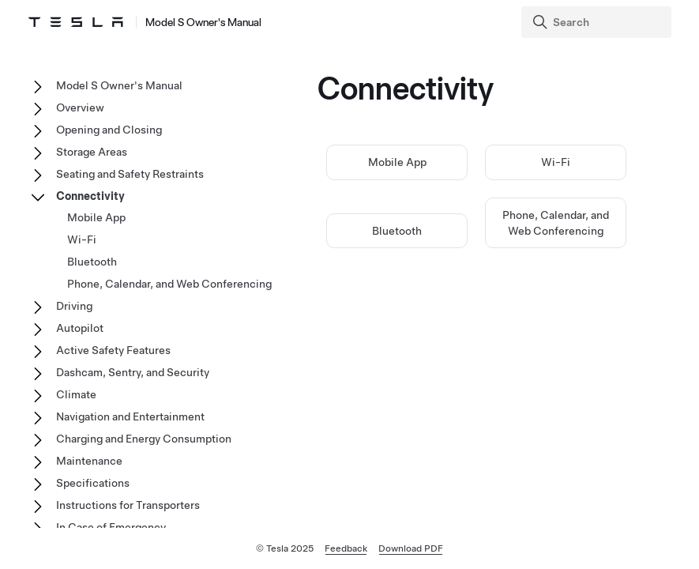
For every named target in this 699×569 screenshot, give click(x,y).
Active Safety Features (113, 350)
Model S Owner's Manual (119, 85)
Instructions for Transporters (128, 505)
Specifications (93, 483)
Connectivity (90, 196)
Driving (74, 306)
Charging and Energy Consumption (143, 438)
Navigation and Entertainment (130, 416)
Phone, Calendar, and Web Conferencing (169, 283)
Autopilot (79, 328)
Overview (80, 107)
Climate (76, 394)
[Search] (598, 22)
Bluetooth (397, 230)
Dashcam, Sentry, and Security (132, 372)
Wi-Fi (555, 162)
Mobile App (397, 162)
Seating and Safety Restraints (130, 174)
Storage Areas (91, 151)
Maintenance (89, 460)
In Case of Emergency (111, 527)
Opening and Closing (109, 129)
